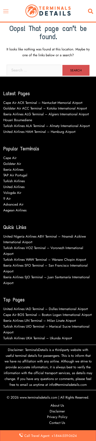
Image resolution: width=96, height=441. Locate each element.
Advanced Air (13, 204)
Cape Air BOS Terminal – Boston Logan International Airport (47, 314)
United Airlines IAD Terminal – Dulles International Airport (45, 308)
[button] (91, 11)
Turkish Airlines (14, 181)
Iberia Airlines (13, 169)
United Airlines (13, 186)
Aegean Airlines (14, 210)
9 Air (7, 198)
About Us (57, 405)
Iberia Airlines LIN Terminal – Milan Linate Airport (39, 320)
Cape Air (9, 157)
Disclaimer (57, 411)
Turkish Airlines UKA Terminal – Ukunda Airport (37, 338)
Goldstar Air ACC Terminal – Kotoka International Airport (45, 108)
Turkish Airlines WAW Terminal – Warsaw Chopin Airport (44, 259)
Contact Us (57, 422)
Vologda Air (12, 192)
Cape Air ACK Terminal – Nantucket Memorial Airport (42, 102)
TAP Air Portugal (15, 175)
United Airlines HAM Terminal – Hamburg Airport (39, 131)
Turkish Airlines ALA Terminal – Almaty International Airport (46, 125)
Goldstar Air (12, 163)
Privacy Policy (57, 416)
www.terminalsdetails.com (38, 397)
